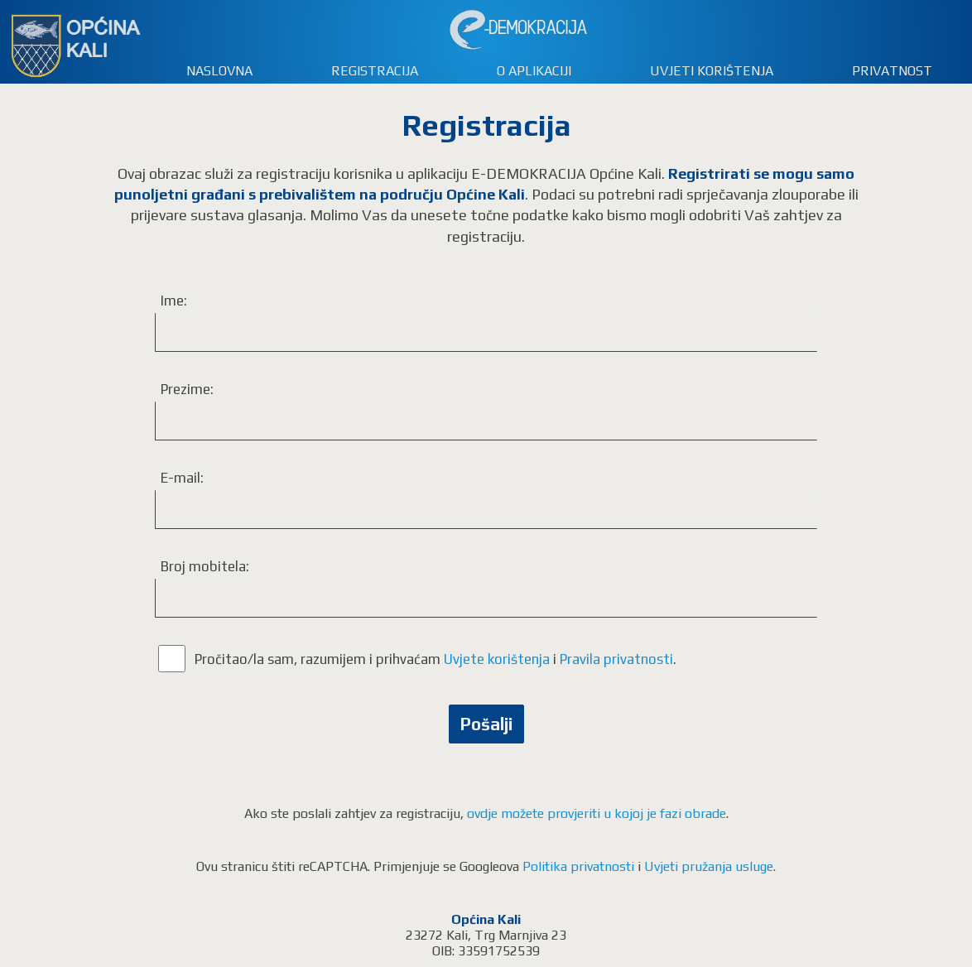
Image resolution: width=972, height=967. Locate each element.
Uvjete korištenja (497, 659)
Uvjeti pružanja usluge (708, 866)
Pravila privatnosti (616, 659)
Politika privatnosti (578, 866)
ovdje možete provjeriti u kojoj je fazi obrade (596, 813)
